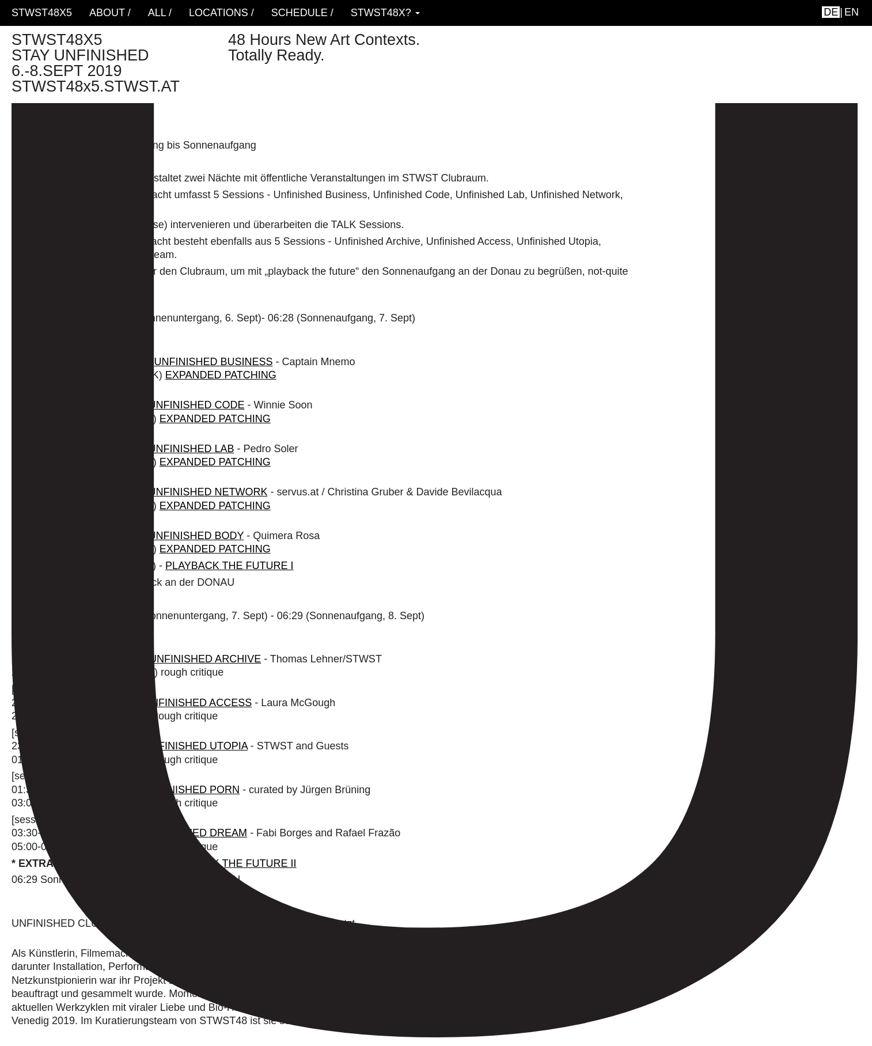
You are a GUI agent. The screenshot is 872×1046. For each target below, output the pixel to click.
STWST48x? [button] (385, 12)
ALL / (160, 12)
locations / (221, 12)
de (831, 12)
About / (110, 12)
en (851, 12)
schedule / (302, 12)
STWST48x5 (42, 12)
